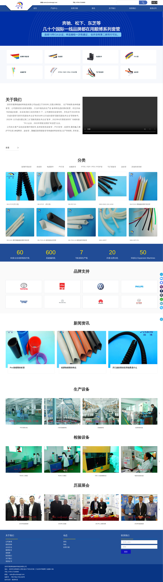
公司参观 (9, 541)
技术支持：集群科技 (11, 579)
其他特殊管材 (137, 167)
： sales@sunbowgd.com (14, 574)
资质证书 (153, 8)
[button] (159, 413)
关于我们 (112, 8)
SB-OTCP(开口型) (13, 204)
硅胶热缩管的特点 (68, 368)
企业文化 (9, 547)
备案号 (7, 577)
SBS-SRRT (103, 240)
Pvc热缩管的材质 (17, 368)
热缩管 (39, 167)
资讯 (93, 8)
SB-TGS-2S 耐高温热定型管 (46, 240)
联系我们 (132, 8)
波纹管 (123, 167)
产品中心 (54, 8)
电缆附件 (50, 167)
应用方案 (74, 8)
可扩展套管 (112, 167)
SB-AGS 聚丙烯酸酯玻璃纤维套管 (18, 240)
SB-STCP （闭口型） (44, 204)
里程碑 (8, 553)
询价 (64, 544)
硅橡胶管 (72, 167)
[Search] (131, 2)
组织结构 (9, 544)
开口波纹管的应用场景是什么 (124, 368)
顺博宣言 (9, 550)
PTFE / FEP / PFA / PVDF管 (91, 167)
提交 (126, 552)
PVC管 (61, 167)
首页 (35, 8)
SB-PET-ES (72, 204)
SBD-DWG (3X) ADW (106, 204)
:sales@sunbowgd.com (48, 2)
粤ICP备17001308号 (18, 577)
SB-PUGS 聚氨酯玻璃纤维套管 (140, 204)
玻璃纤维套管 (26, 167)
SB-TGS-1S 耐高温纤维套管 (77, 240)
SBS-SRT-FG (134, 240)
